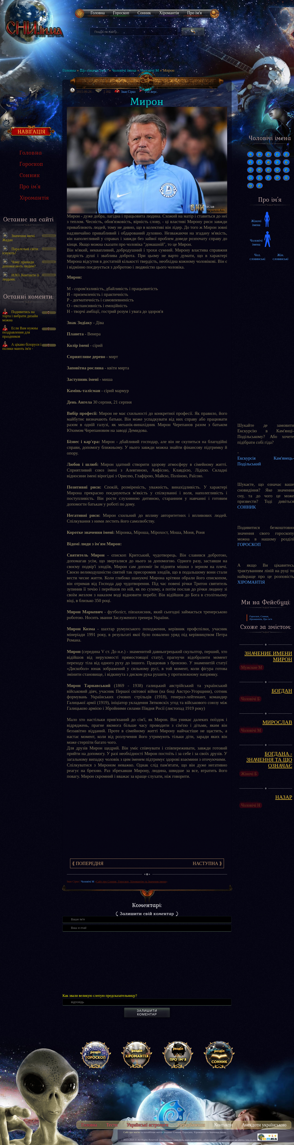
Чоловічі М (149, 70)
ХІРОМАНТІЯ (251, 582)
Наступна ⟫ (207, 863)
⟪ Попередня (87, 863)
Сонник (144, 13)
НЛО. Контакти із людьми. (20, 277)
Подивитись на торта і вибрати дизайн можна (20, 316)
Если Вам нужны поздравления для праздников (20, 332)
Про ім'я (194, 13)
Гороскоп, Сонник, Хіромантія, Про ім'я (260, 617)
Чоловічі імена (124, 70)
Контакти (223, 1124)
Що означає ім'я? (94, 70)
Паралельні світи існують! (20, 251)
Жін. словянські (280, 257)
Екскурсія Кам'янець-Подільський (265, 461)
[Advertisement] (28, 432)
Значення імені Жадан (18, 238)
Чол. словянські (257, 257)
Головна (97, 13)
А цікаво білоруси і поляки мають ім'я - (21, 346)
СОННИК (246, 507)
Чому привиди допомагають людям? (19, 264)
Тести (112, 1124)
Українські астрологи (147, 1124)
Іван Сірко (128, 91)
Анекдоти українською (264, 1124)
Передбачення (191, 1124)
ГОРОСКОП (249, 544)
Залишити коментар (147, 1012)
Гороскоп (121, 13)
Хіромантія (169, 13)
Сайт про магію (131, 1132)
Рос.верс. (148, 90)
